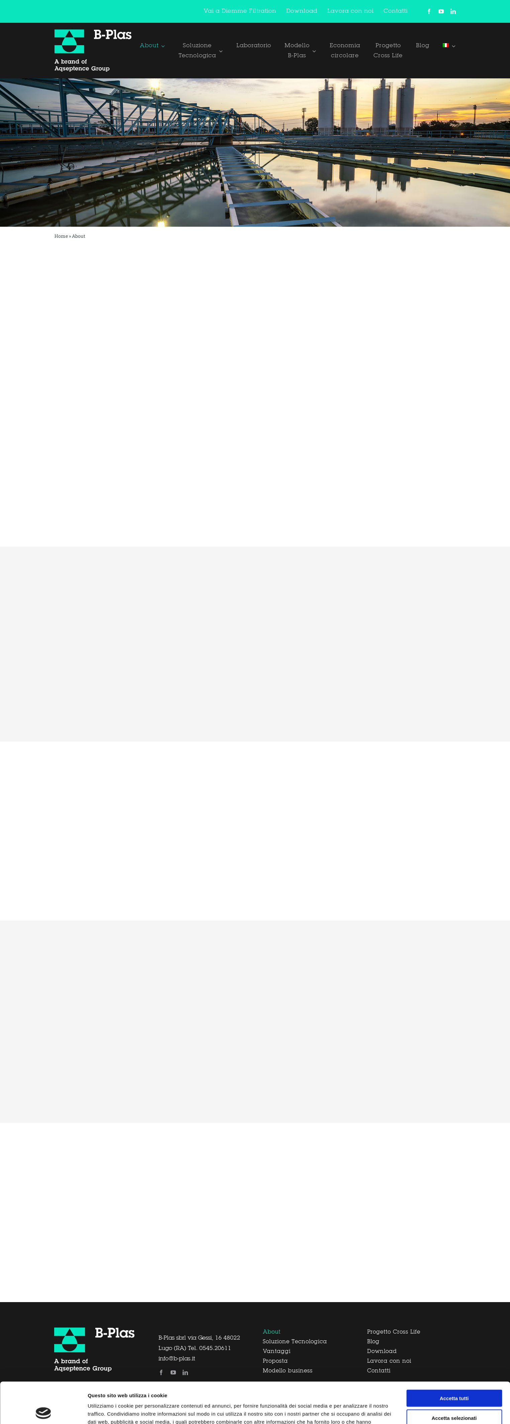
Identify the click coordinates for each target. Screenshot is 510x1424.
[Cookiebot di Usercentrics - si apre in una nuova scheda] (43, 1411)
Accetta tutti (454, 1357)
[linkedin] (453, 11)
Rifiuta (454, 1396)
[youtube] (441, 11)
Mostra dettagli (352, 1411)
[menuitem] (449, 45)
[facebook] (429, 11)
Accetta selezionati (454, 1377)
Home (61, 236)
